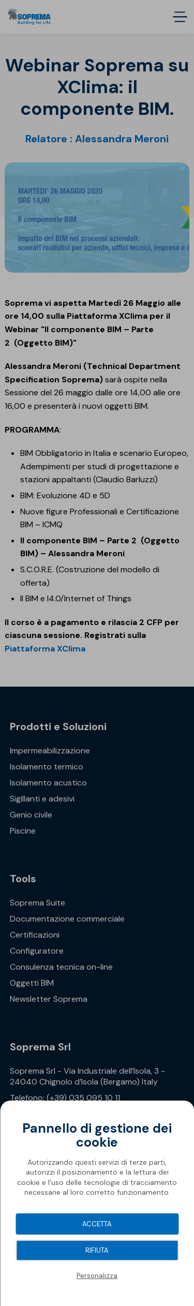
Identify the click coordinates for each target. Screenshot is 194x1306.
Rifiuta (97, 1250)
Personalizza (97, 1275)
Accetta (97, 1224)
